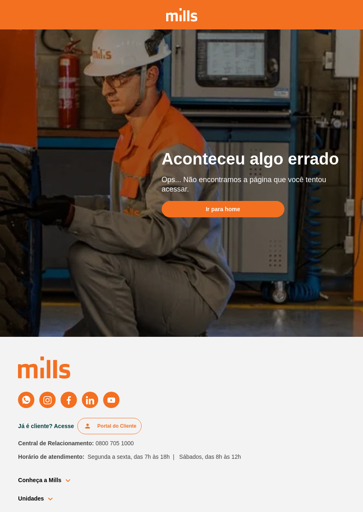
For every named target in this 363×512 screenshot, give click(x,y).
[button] (48, 480)
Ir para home (223, 209)
